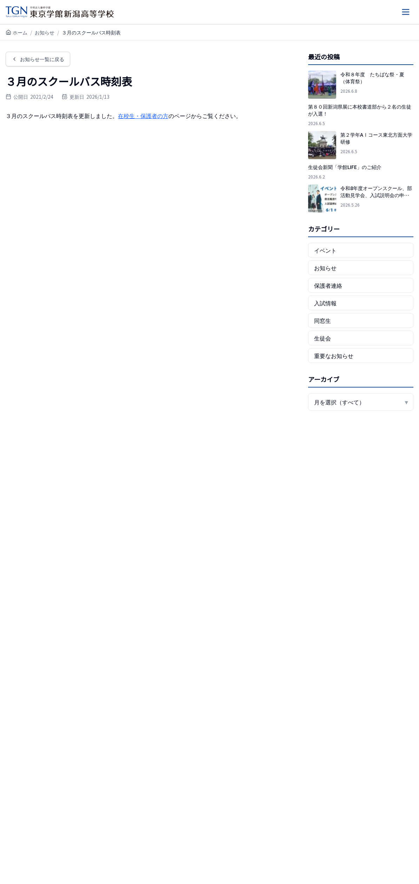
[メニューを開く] (405, 12)
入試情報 (325, 303)
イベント (325, 250)
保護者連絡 (328, 285)
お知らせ (44, 32)
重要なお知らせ (333, 355)
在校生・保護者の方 (143, 115)
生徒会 (322, 338)
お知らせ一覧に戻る (38, 59)
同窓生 (322, 320)
